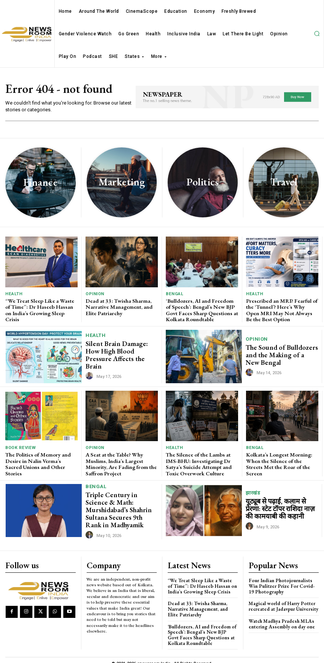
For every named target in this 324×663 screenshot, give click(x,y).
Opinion (95, 294)
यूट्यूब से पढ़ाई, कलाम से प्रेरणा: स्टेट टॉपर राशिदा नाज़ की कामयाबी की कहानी (282, 506)
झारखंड (253, 490)
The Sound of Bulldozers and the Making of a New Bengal (279, 353)
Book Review (20, 446)
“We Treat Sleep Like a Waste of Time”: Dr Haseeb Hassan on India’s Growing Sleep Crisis (41, 306)
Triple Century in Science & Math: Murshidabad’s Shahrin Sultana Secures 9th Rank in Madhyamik (119, 505)
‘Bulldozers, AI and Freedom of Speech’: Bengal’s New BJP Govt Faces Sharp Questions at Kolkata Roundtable (201, 309)
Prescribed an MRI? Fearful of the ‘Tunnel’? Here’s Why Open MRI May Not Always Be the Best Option (282, 309)
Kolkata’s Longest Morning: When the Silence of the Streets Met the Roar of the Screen (282, 458)
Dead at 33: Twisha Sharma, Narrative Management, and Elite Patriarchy (118, 306)
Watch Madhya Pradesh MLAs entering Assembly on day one (280, 617)
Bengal (174, 294)
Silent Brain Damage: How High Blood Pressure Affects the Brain (121, 353)
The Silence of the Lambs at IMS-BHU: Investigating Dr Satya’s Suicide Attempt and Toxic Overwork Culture (197, 461)
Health (13, 294)
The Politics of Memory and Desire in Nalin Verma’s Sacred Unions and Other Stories (40, 458)
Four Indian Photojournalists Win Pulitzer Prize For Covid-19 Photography (283, 580)
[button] (317, 33)
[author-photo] (90, 370)
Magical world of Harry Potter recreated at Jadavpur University (282, 600)
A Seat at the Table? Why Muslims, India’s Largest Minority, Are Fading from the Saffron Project (120, 461)
